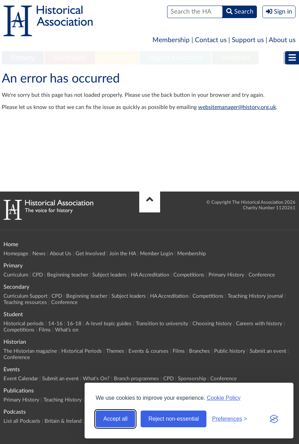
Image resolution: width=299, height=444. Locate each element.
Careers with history (259, 323)
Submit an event (268, 351)
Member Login (156, 253)
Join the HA (122, 253)
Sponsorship (192, 378)
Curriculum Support (25, 296)
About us (282, 40)
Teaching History (63, 400)
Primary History (226, 275)
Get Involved (90, 253)
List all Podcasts (21, 421)
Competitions (188, 275)
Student (117, 57)
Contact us (211, 40)
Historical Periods (81, 351)
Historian (235, 57)
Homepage (15, 253)
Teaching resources (25, 302)
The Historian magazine (30, 351)
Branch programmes (136, 378)
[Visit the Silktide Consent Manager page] (274, 419)
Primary (22, 57)
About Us (60, 253)
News (39, 253)
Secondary (70, 57)
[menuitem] (22, 58)
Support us (248, 40)
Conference (262, 275)
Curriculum (15, 275)
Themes (115, 351)
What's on (66, 330)
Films (45, 330)
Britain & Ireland (63, 421)
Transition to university (162, 323)
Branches (199, 351)
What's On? (96, 378)
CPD (37, 275)
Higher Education (175, 57)
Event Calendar (20, 378)
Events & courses (148, 351)
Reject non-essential (173, 419)
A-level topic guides (109, 323)
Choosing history (212, 323)
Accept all (115, 419)
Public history (229, 351)
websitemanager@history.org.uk (237, 107)
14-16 (55, 323)
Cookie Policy (224, 398)
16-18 (74, 323)
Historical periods (23, 323)
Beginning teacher (67, 275)
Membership (171, 40)
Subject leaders (109, 275)
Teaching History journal (255, 296)
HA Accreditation (150, 275)
